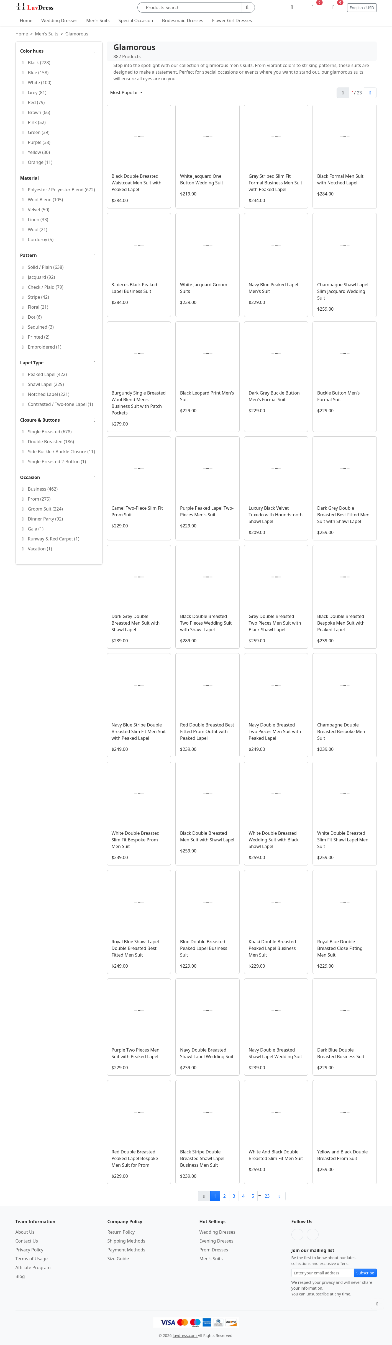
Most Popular (124, 92)
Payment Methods (126, 1250)
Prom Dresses (213, 1250)
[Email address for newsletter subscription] (322, 1273)
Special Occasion (136, 20)
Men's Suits (97, 20)
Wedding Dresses (59, 20)
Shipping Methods (126, 1241)
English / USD (362, 7)
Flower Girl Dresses (232, 20)
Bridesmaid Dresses (182, 20)
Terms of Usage (32, 1259)
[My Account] (292, 7)
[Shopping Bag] (333, 7)
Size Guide (118, 1259)
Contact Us (27, 1241)
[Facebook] (297, 1234)
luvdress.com (185, 1335)
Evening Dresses (216, 1241)
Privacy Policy (29, 1250)
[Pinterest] (313, 1234)
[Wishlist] (313, 7)
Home (26, 20)
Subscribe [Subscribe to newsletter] (365, 1273)
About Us (25, 1232)
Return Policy (121, 1232)
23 (267, 1196)
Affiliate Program (33, 1267)
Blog (20, 1276)
